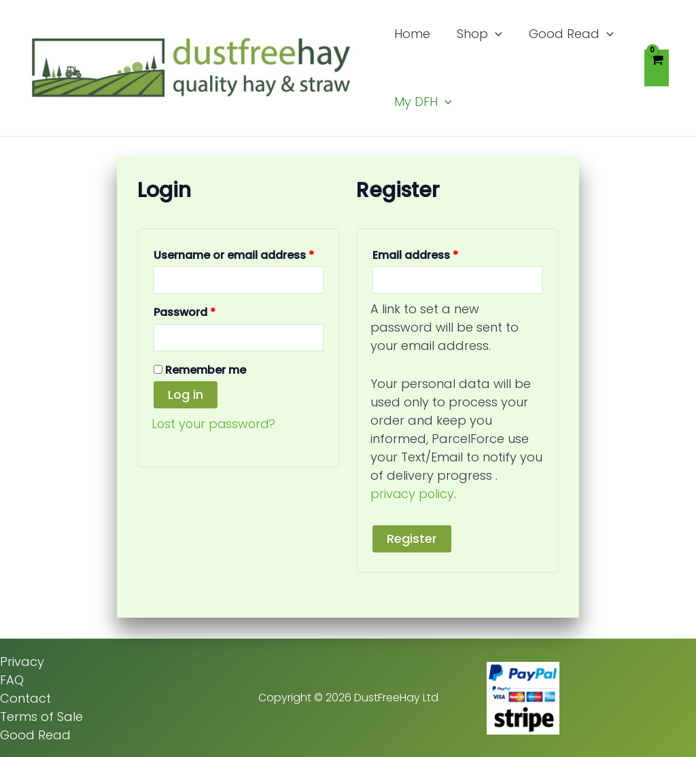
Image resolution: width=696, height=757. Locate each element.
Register (412, 537)
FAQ (12, 679)
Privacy (22, 660)
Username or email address (238, 254)
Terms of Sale (41, 715)
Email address (439, 254)
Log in (185, 394)
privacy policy (412, 493)
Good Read (35, 734)
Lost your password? (215, 423)
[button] (492, 34)
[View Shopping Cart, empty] (656, 68)
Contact (25, 697)
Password (209, 311)
